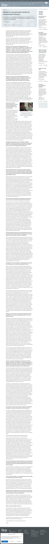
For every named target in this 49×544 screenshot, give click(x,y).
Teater (33, 4)
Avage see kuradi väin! (42, 69)
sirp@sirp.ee (11, 532)
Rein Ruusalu (42, 99)
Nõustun (4, 541)
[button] (21, 534)
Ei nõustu (11, 541)
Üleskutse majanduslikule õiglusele (42, 86)
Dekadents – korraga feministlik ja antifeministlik (43, 34)
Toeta (46, 2)
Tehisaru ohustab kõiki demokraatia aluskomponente (43, 51)
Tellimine (36, 2)
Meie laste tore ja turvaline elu (42, 17)
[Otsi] (47, 6)
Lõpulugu (14, 6)
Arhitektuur (13, 4)
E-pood (43, 2)
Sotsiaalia (29, 4)
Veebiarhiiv (43, 6)
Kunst (23, 4)
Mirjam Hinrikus (42, 45)
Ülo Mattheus (42, 79)
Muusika (26, 4)
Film (16, 4)
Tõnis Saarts (42, 63)
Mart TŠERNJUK (7, 22)
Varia (18, 6)
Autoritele (33, 2)
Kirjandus (19, 4)
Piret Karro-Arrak (43, 27)
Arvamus (9, 4)
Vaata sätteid (19, 541)
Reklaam (40, 2)
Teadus (9, 6)
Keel (11, 6)
